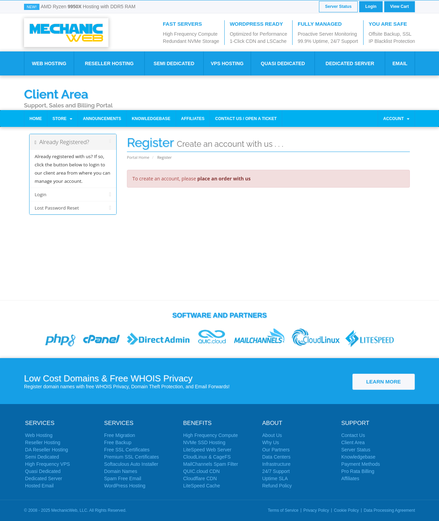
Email (399, 63)
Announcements (102, 118)
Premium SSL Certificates (131, 457)
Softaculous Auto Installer (131, 464)
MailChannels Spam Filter (210, 464)
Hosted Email (39, 485)
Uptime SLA (275, 478)
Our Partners (275, 449)
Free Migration (119, 435)
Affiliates (192, 118)
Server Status (338, 6)
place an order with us (223, 178)
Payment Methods (360, 464)
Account (396, 118)
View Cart (399, 6)
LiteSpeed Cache (201, 485)
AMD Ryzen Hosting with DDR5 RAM (88, 6)
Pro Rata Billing (358, 471)
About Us (272, 435)
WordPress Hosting (124, 485)
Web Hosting (49, 63)
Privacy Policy (316, 510)
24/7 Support (275, 471)
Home (35, 118)
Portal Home (138, 157)
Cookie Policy (346, 510)
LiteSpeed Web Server (207, 449)
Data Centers (276, 457)
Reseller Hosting (109, 63)
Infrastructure (276, 464)
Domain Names (120, 471)
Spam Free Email (122, 478)
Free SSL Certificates (127, 449)
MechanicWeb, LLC (69, 510)
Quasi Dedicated (283, 63)
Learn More (383, 381)
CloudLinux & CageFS (207, 457)
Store (62, 118)
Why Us (270, 442)
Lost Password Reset (73, 208)
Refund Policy (277, 485)
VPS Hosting (227, 63)
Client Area (56, 93)
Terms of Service (283, 510)
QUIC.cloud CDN (201, 471)
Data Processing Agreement (389, 510)
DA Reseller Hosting (46, 449)
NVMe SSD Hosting (204, 442)
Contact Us (353, 435)
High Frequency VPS (47, 464)
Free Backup (117, 442)
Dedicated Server (349, 63)
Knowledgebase (151, 118)
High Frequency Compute (210, 435)
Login (371, 6)
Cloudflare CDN (200, 478)
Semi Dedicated (174, 63)
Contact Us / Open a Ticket (246, 118)
